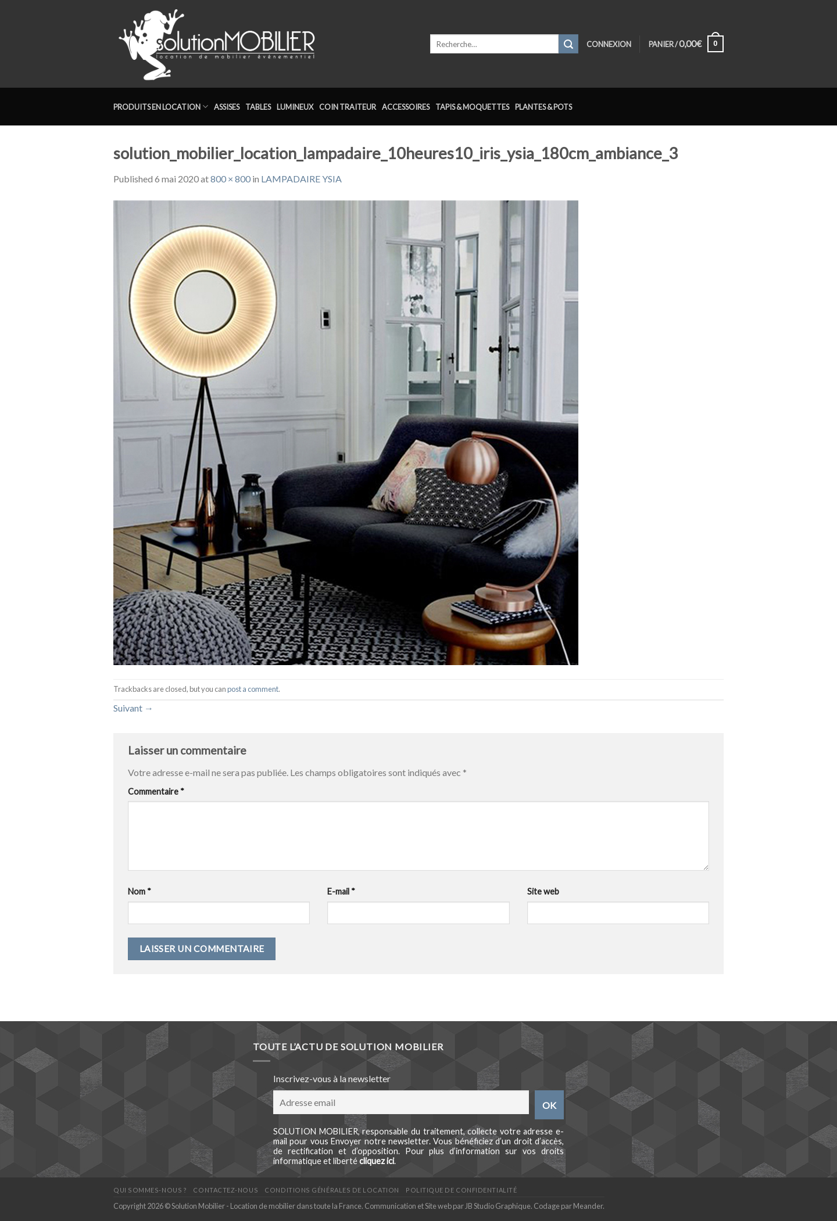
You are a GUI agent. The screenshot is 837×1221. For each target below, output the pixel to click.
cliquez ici (376, 1161)
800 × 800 (230, 178)
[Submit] (568, 44)
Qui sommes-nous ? (150, 1190)
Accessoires (406, 107)
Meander (588, 1206)
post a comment (252, 689)
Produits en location (160, 106)
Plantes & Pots (543, 107)
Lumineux (295, 107)
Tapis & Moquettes (472, 107)
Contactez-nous (225, 1190)
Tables (258, 107)
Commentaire (156, 791)
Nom (139, 891)
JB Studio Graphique (498, 1206)
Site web (543, 891)
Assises (226, 107)
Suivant (133, 707)
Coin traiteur (347, 107)
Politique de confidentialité (461, 1190)
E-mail (341, 891)
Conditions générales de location (331, 1190)
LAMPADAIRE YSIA (301, 178)
